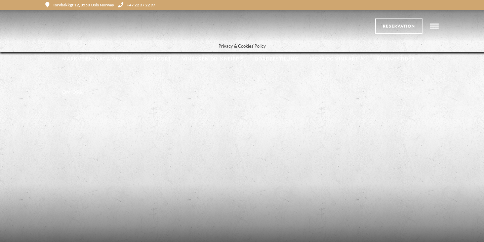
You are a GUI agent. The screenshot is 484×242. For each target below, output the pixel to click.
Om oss (72, 92)
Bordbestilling (276, 59)
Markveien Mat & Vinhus (97, 59)
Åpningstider (395, 59)
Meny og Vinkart (334, 59)
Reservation (399, 26)
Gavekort (157, 59)
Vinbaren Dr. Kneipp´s (213, 59)
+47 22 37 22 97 (136, 4)
